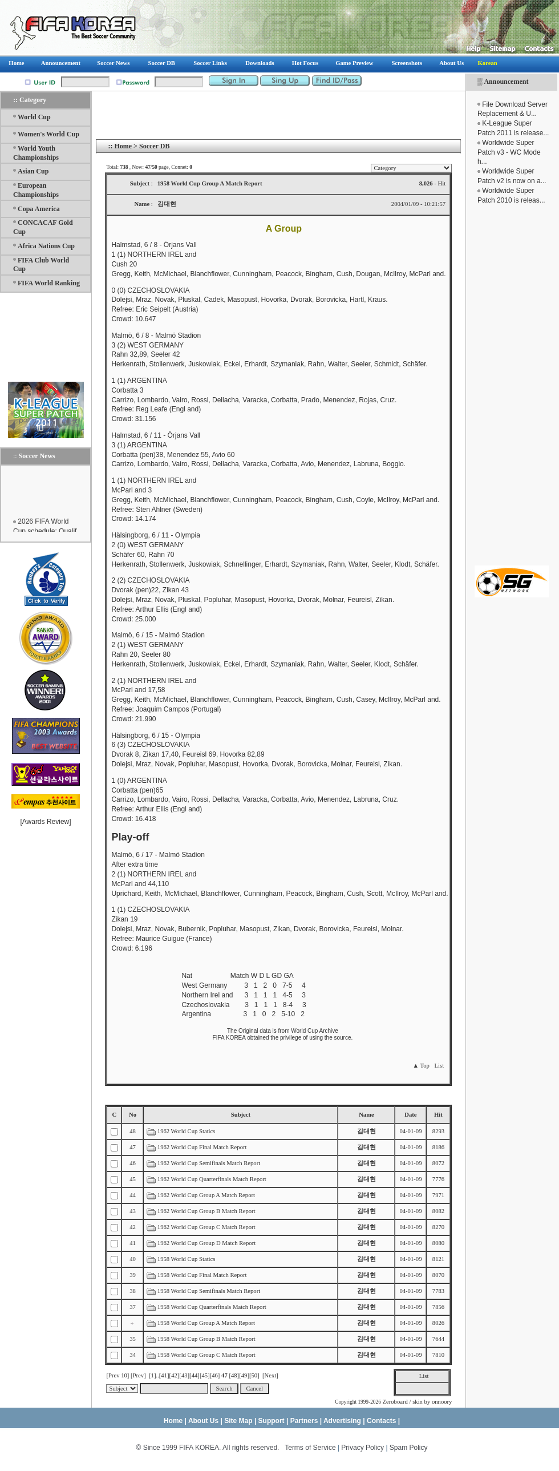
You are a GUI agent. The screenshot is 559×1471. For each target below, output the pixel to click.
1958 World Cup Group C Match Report (206, 1355)
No (132, 1115)
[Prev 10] (117, 1375)
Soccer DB (154, 146)
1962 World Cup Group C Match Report (206, 1227)
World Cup (34, 117)
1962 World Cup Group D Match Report (206, 1243)
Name (366, 1115)
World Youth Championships (36, 152)
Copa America (39, 209)
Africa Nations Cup (46, 246)
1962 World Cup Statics (186, 1131)
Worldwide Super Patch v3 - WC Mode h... (509, 152)
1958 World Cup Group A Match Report (206, 1323)
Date (410, 1115)
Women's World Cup (48, 134)
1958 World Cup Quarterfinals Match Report (211, 1307)
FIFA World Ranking (49, 283)
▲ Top (420, 1065)
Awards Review (45, 822)
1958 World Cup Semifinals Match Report (208, 1291)
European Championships (36, 190)
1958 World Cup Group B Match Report (206, 1339)
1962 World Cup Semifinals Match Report (208, 1163)
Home (123, 146)
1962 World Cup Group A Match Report (206, 1195)
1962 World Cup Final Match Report (202, 1147)
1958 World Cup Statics (186, 1259)
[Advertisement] (511, 385)
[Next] (270, 1375)
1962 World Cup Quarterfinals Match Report (211, 1179)
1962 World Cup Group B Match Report (206, 1211)
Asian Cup (33, 171)
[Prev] (138, 1375)
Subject (240, 1115)
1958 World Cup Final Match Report (202, 1275)
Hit (438, 1115)
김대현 (366, 1131)
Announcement (506, 82)
